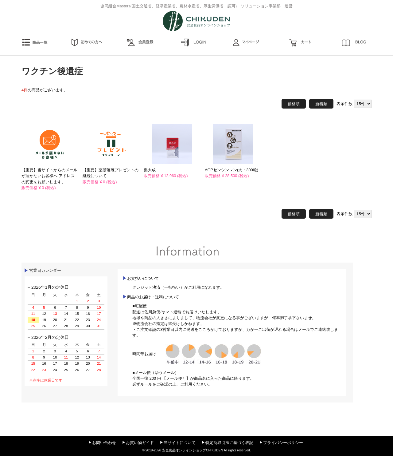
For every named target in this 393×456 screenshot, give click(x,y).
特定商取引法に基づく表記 (229, 442)
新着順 (321, 103)
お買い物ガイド (140, 442)
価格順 (294, 103)
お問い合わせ (104, 442)
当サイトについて (180, 442)
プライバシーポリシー (283, 442)
